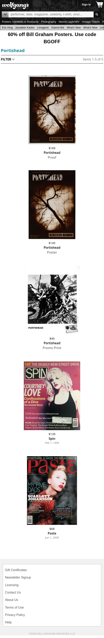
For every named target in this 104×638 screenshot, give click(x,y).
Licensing (12, 585)
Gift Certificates (16, 570)
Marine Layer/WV (69, 21)
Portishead (13, 50)
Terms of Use (14, 607)
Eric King (7, 27)
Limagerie (43, 27)
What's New (74, 27)
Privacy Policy (15, 615)
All (5, 14)
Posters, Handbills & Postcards (20, 21)
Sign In (86, 4)
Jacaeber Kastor (25, 27)
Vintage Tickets (91, 21)
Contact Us (13, 592)
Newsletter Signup (18, 577)
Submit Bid (57, 27)
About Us (11, 600)
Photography (48, 21)
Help (8, 622)
